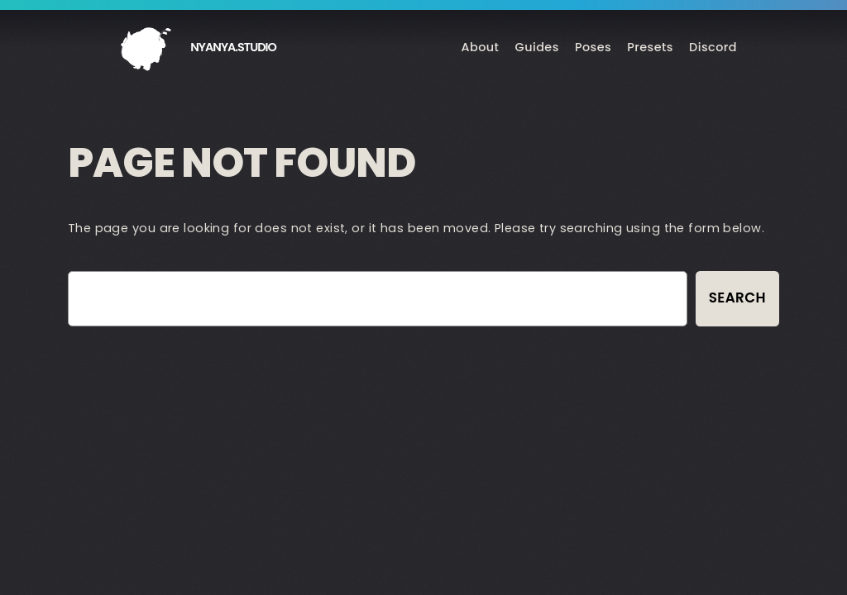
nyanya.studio (233, 47)
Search (737, 297)
